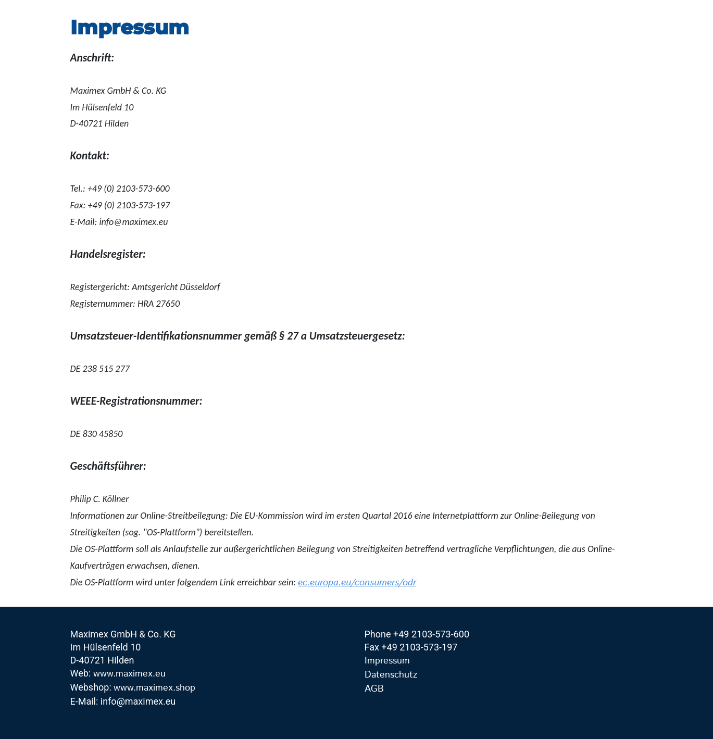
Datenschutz (391, 675)
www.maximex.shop (154, 688)
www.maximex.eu (129, 674)
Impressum (387, 661)
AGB (374, 689)
